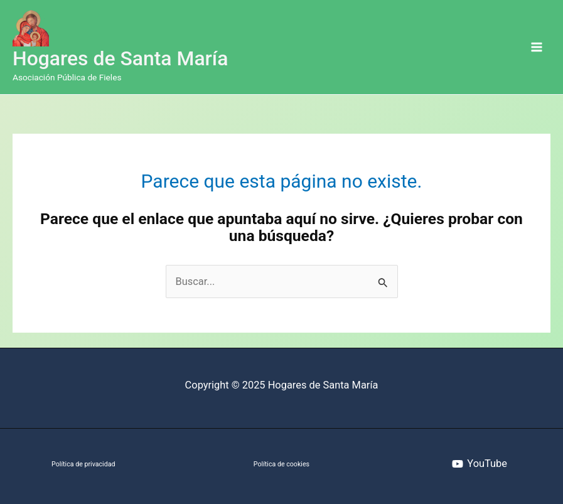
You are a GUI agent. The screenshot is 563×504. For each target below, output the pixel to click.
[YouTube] (480, 463)
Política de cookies (281, 464)
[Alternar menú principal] (536, 47)
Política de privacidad (83, 464)
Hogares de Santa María (120, 58)
